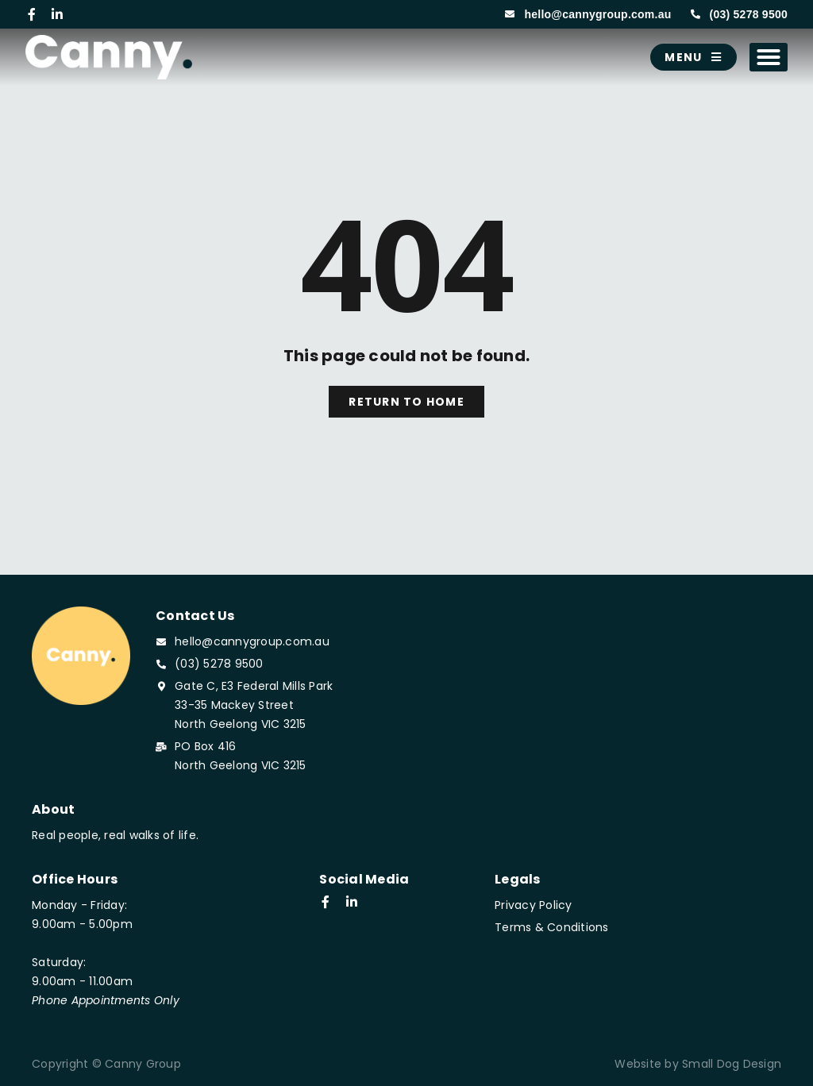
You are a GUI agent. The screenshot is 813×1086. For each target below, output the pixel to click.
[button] (768, 57)
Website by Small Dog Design (698, 1064)
